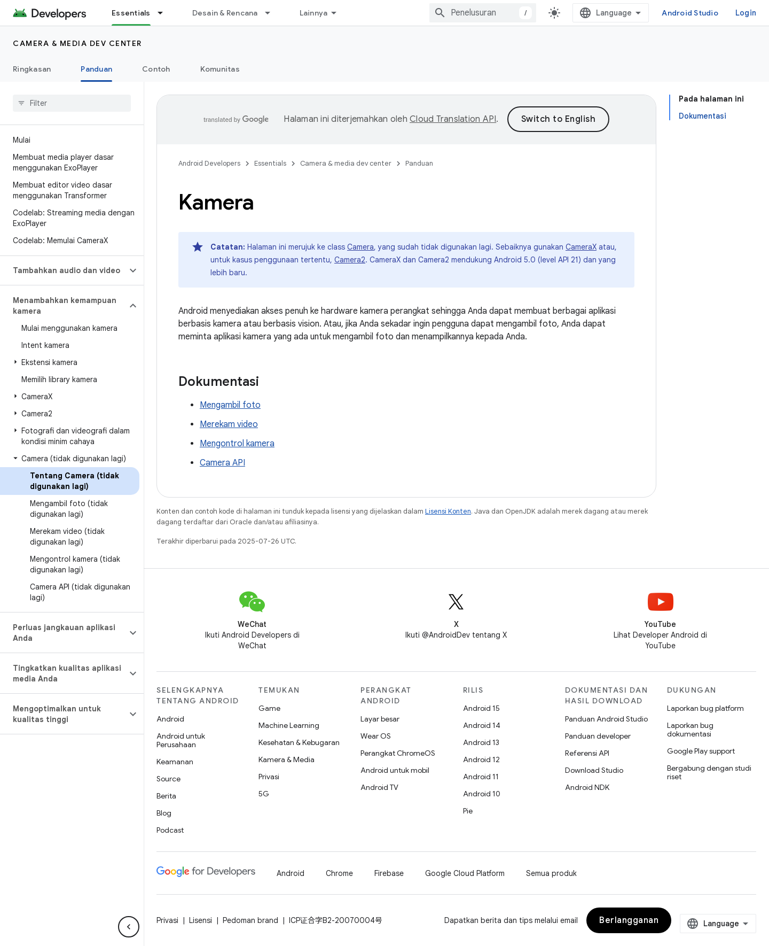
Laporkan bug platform (705, 708)
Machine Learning (288, 725)
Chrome (339, 873)
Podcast (170, 830)
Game (269, 708)
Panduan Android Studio (606, 719)
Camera (360, 247)
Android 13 (481, 742)
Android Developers (209, 163)
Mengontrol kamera (237, 443)
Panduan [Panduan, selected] (96, 69)
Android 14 (481, 725)
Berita (166, 796)
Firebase (389, 873)
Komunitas (220, 69)
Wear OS (375, 736)
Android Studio (690, 13)
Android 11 (481, 776)
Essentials (270, 163)
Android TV (379, 787)
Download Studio (594, 770)
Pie (468, 811)
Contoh (156, 69)
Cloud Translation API (453, 119)
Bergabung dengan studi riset (709, 772)
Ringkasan (32, 69)
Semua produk (551, 873)
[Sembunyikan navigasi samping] (128, 926)
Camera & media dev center (77, 43)
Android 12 (481, 759)
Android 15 (481, 708)
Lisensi (200, 920)
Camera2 (349, 260)
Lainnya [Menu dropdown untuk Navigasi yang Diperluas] (314, 13)
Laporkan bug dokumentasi (690, 729)
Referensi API (587, 753)
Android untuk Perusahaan (180, 740)
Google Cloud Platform (465, 873)
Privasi (268, 776)
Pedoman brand (250, 920)
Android (170, 719)
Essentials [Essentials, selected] (131, 13)
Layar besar (379, 719)
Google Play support (701, 751)
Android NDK (587, 787)
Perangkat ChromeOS (397, 753)
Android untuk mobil (394, 770)
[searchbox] (72, 103)
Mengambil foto (230, 405)
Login (745, 13)
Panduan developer (598, 736)
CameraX (581, 247)
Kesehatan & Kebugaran (299, 742)
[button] (63, 270)
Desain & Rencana (225, 13)
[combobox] (482, 12)
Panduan (419, 163)
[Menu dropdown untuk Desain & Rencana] (272, 13)
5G (263, 793)
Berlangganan (628, 920)
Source (168, 779)
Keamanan (174, 761)
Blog (163, 813)
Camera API (222, 463)
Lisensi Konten (448, 511)
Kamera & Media (286, 759)
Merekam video (229, 424)
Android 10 (481, 793)
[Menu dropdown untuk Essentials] (165, 13)
